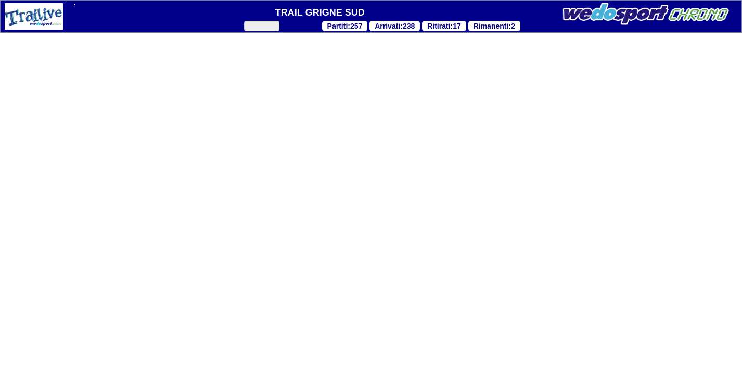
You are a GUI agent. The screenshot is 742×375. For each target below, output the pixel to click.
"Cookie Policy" (277, 229)
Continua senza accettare (123, 352)
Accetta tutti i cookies (370, 352)
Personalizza (274, 352)
